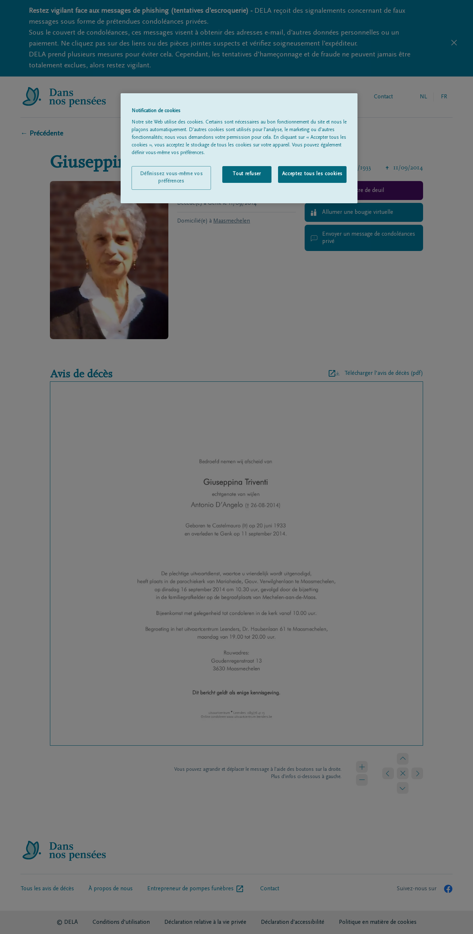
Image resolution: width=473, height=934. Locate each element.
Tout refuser (246, 174)
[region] (239, 148)
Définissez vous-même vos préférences (171, 178)
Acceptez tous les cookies (312, 174)
